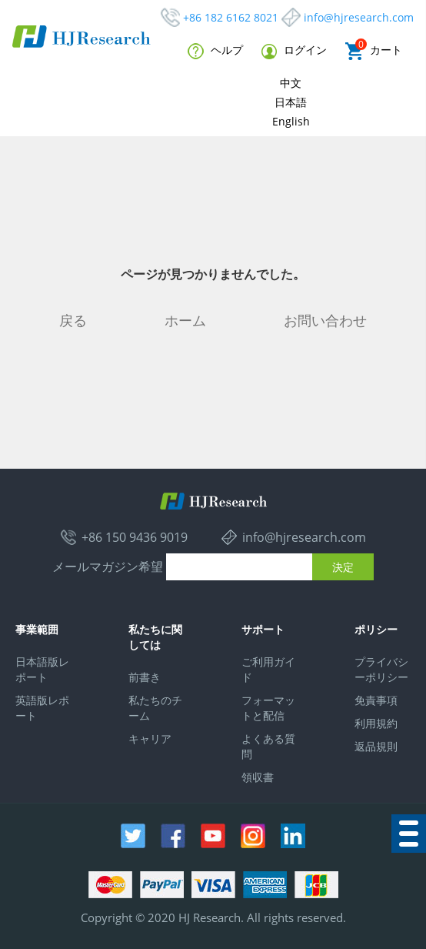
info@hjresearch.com (359, 17)
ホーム (185, 320)
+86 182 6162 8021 (230, 17)
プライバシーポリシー (381, 669)
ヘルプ (215, 50)
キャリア (149, 738)
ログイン (294, 50)
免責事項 (376, 700)
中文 (290, 82)
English (291, 121)
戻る (73, 320)
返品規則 (376, 746)
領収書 (257, 777)
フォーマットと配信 (268, 708)
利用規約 (376, 723)
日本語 (291, 102)
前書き (144, 677)
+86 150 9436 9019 (135, 537)
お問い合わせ (325, 320)
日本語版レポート (42, 669)
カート (373, 51)
